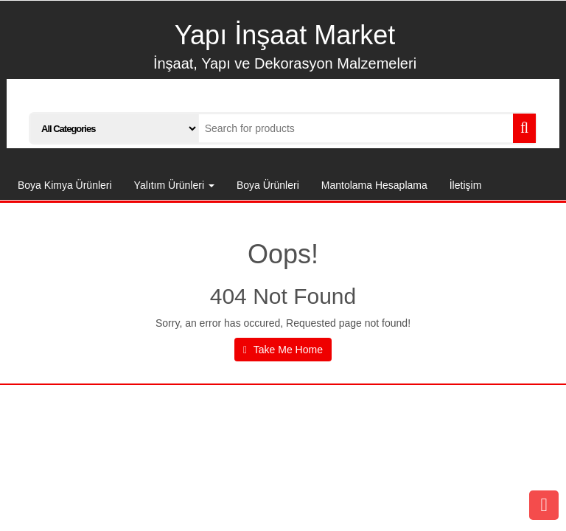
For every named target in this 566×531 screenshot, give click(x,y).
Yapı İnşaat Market (285, 35)
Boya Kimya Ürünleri (65, 185)
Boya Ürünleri (268, 185)
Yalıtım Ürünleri (174, 185)
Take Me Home (283, 349)
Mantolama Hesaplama (374, 185)
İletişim (466, 185)
